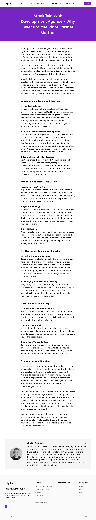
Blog (48, 3)
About (42, 3)
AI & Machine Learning (41, 502)
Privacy (7, 517)
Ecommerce (38, 492)
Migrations (55, 3)
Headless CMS (39, 496)
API (61, 3)
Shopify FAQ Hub (69, 3)
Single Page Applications (42, 489)
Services (23, 3)
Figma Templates (84, 499)
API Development (39, 499)
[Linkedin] (85, 443)
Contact (87, 3)
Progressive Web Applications (43, 486)
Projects (36, 3)
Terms (13, 517)
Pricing (30, 3)
